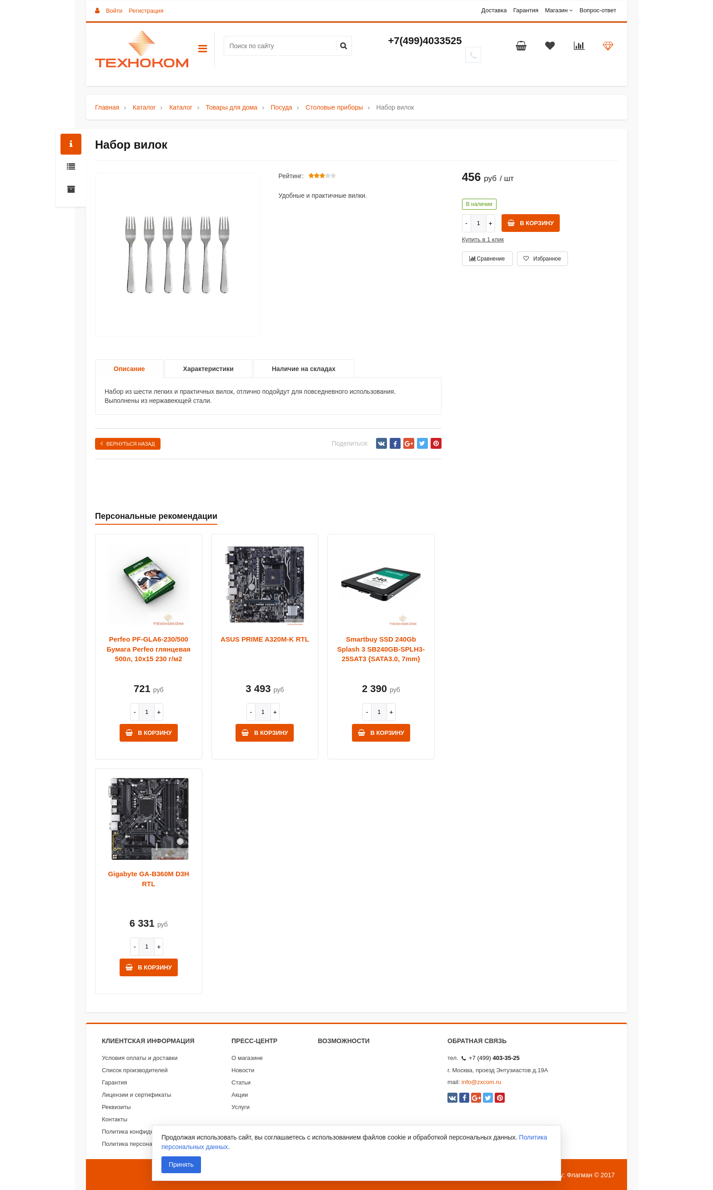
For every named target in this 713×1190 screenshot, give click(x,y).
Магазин (556, 10)
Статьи (241, 1082)
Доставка (494, 10)
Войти (114, 10)
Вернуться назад (127, 443)
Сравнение (487, 259)
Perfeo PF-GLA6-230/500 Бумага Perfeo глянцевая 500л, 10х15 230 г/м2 (149, 649)
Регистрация (146, 10)
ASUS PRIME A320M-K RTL (265, 639)
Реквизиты (116, 1107)
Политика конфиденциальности (145, 1131)
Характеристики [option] (208, 368)
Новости (242, 1070)
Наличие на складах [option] (304, 368)
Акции (239, 1094)
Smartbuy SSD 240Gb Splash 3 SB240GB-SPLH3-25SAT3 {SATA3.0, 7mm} (381, 649)
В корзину (530, 223)
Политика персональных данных (146, 1143)
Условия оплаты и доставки (139, 1057)
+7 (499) (491, 1057)
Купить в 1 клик (483, 239)
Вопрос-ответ (597, 10)
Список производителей (135, 1070)
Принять (181, 1164)
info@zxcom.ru (481, 1082)
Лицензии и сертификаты (136, 1094)
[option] (177, 255)
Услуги (240, 1107)
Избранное (542, 259)
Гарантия (525, 10)
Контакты (114, 1119)
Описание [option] (129, 368)
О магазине (247, 1057)
